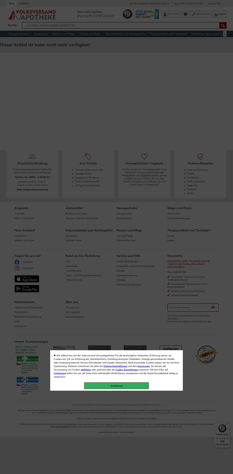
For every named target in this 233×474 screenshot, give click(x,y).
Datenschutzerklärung (115, 72)
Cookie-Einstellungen (127, 76)
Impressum (144, 72)
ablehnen (86, 76)
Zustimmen (60, 79)
